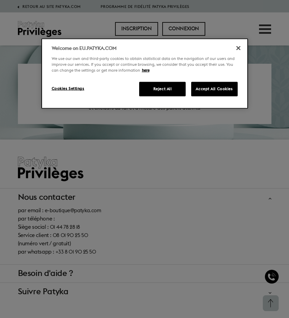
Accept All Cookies (214, 89)
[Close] (238, 48)
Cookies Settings (68, 89)
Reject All (162, 89)
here (145, 70)
